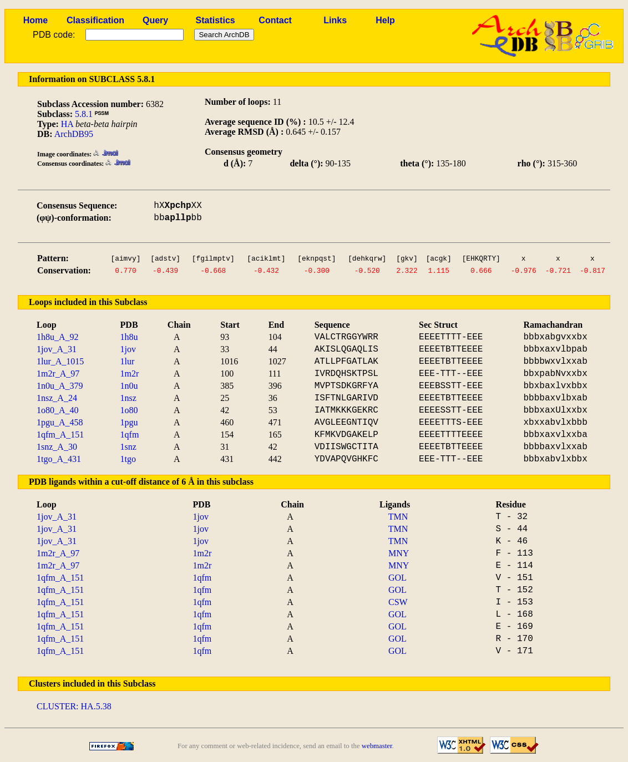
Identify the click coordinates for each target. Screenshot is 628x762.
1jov (128, 349)
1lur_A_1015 (60, 361)
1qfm (129, 434)
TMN (398, 516)
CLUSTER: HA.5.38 (74, 706)
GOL (397, 577)
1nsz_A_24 (57, 398)
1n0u (129, 385)
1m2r (129, 373)
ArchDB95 (73, 134)
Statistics (215, 20)
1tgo (128, 459)
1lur (127, 361)
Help (385, 20)
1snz (128, 446)
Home (35, 20)
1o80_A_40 (58, 410)
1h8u (129, 337)
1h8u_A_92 (58, 337)
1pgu (129, 422)
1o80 (129, 410)
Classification (95, 20)
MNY (398, 553)
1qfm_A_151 (60, 434)
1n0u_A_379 (60, 385)
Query (155, 20)
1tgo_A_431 (59, 459)
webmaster (377, 746)
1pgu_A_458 (60, 422)
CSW (398, 602)
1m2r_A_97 (58, 373)
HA (67, 124)
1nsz (128, 398)
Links (335, 20)
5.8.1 (84, 114)
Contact (275, 20)
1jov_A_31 (57, 349)
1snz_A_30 (57, 446)
